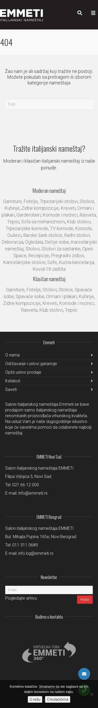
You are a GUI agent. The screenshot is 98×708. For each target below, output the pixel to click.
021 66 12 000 (25, 484)
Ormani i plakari (61, 296)
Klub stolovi (78, 221)
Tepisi (13, 221)
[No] (91, 694)
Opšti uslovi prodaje (23, 372)
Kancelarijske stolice (24, 262)
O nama (12, 355)
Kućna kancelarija (76, 262)
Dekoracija (12, 242)
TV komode (61, 228)
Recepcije (38, 255)
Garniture (12, 201)
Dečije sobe (57, 242)
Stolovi (33, 248)
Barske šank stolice (42, 235)
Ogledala (34, 242)
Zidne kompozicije (40, 208)
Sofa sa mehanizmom (43, 221)
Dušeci (14, 235)
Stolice (87, 201)
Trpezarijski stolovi (59, 201)
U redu (35, 699)
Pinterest (88, 629)
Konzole (83, 228)
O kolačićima (57, 699)
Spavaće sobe (30, 296)
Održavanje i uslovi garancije (31, 363)
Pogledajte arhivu (21, 598)
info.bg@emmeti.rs (35, 553)
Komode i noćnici (60, 215)
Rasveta (87, 215)
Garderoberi (28, 215)
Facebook (77, 629)
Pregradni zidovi (67, 255)
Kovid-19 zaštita (49, 269)
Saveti (11, 389)
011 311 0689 (25, 545)
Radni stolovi (77, 235)
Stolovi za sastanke (61, 248)
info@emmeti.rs (33, 493)
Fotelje (31, 201)
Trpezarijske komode (26, 228)
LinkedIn (65, 629)
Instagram (54, 629)
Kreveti (68, 208)
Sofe (52, 262)
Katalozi (12, 380)
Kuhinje (12, 208)
